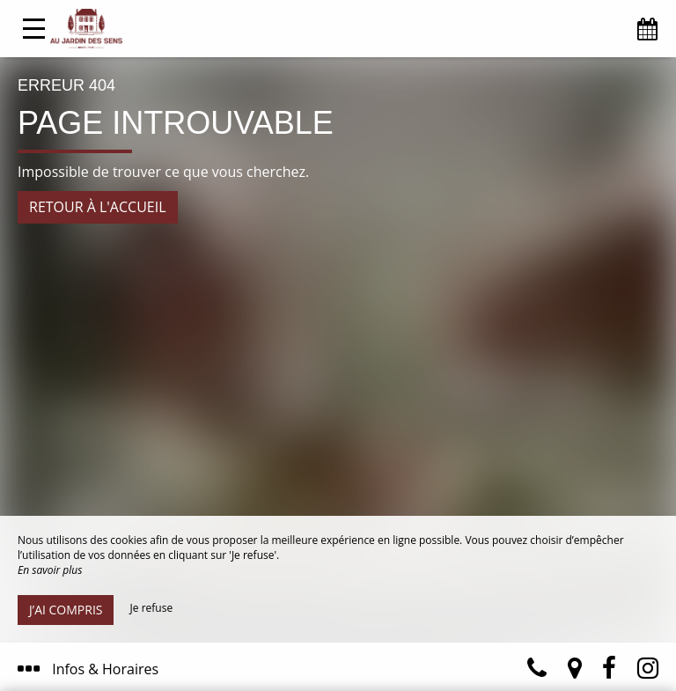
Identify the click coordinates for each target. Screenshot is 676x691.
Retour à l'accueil (97, 207)
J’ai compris (65, 609)
